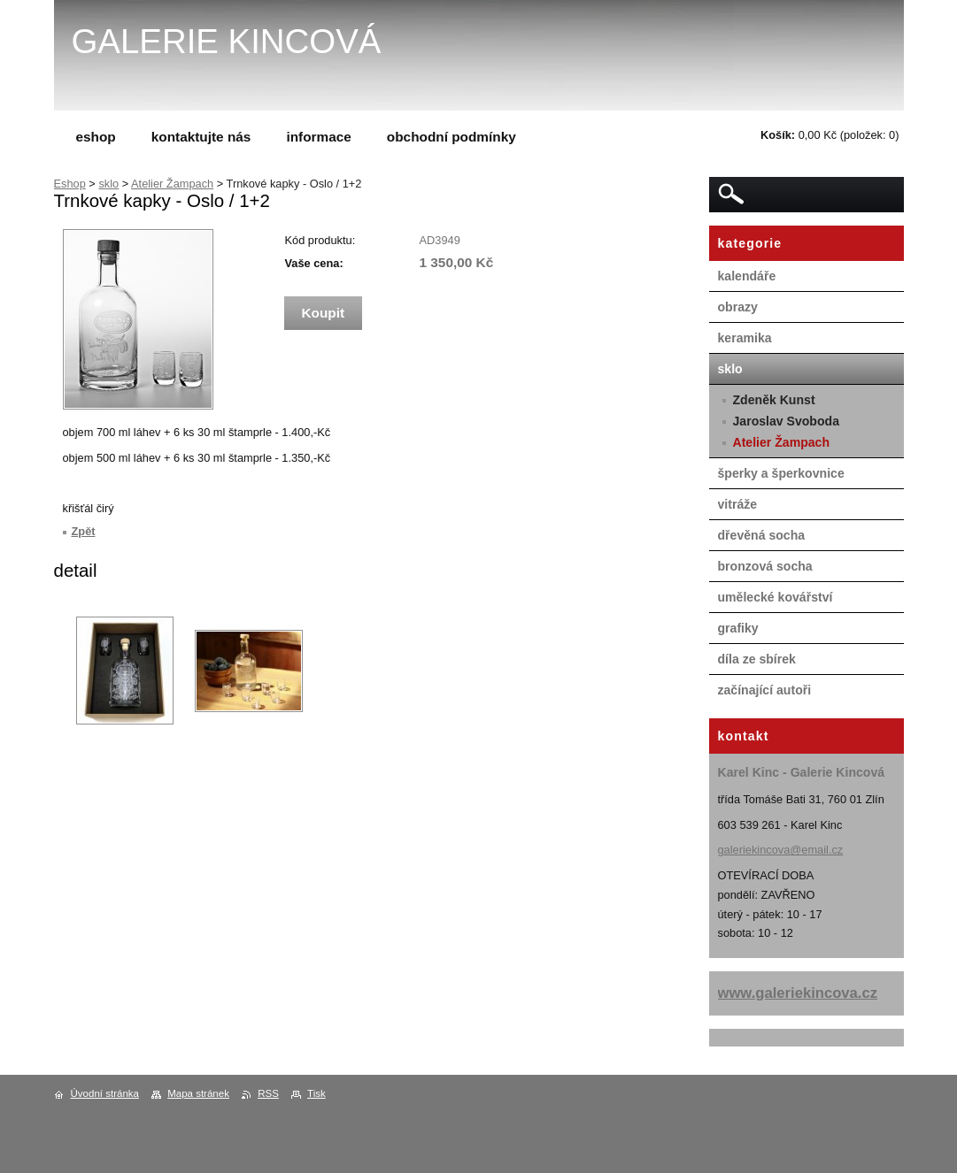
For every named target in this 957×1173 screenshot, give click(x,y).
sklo (108, 183)
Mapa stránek (198, 1093)
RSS (268, 1093)
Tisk (316, 1093)
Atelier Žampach (172, 183)
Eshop (70, 183)
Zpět (84, 531)
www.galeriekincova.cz (798, 993)
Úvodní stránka (105, 1093)
